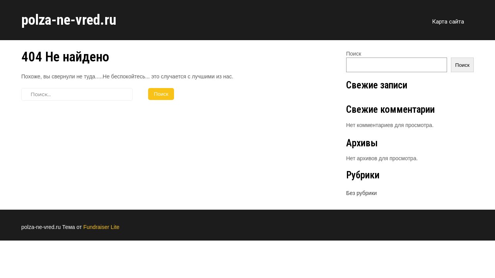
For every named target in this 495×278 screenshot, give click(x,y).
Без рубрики (361, 193)
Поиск (353, 54)
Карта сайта (448, 21)
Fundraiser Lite (101, 227)
